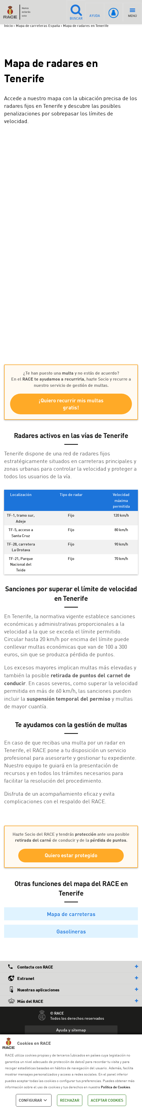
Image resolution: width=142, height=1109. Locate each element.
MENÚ (132, 12)
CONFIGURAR (34, 1100)
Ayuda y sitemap (71, 1031)
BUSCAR (75, 12)
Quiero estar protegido (71, 857)
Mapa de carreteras (71, 915)
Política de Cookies (115, 1087)
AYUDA (94, 12)
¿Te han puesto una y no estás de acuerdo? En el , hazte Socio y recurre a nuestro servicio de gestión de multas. (71, 379)
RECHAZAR (69, 1100)
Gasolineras (71, 932)
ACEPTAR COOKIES (107, 1100)
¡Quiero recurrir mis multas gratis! (71, 404)
